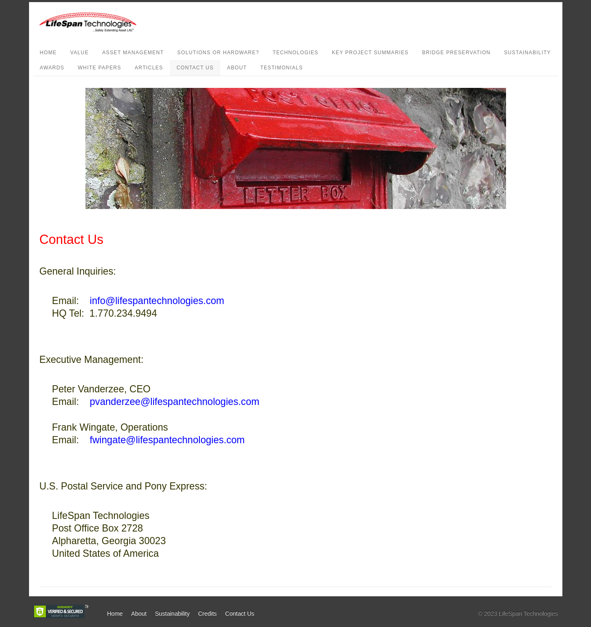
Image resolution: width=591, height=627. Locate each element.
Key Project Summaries (370, 53)
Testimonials (281, 68)
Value (79, 53)
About (237, 68)
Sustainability (527, 53)
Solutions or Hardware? (218, 53)
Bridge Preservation (456, 53)
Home (48, 53)
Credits (207, 613)
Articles (149, 68)
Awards (52, 68)
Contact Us (195, 68)
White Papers (99, 68)
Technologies (295, 53)
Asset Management (133, 53)
